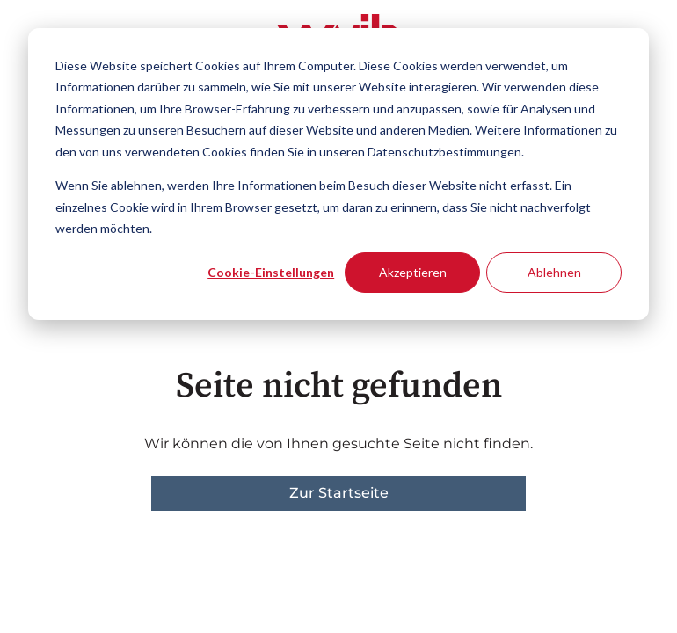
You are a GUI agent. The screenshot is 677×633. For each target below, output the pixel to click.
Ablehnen (554, 272)
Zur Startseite (339, 492)
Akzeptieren (413, 272)
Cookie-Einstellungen (270, 272)
